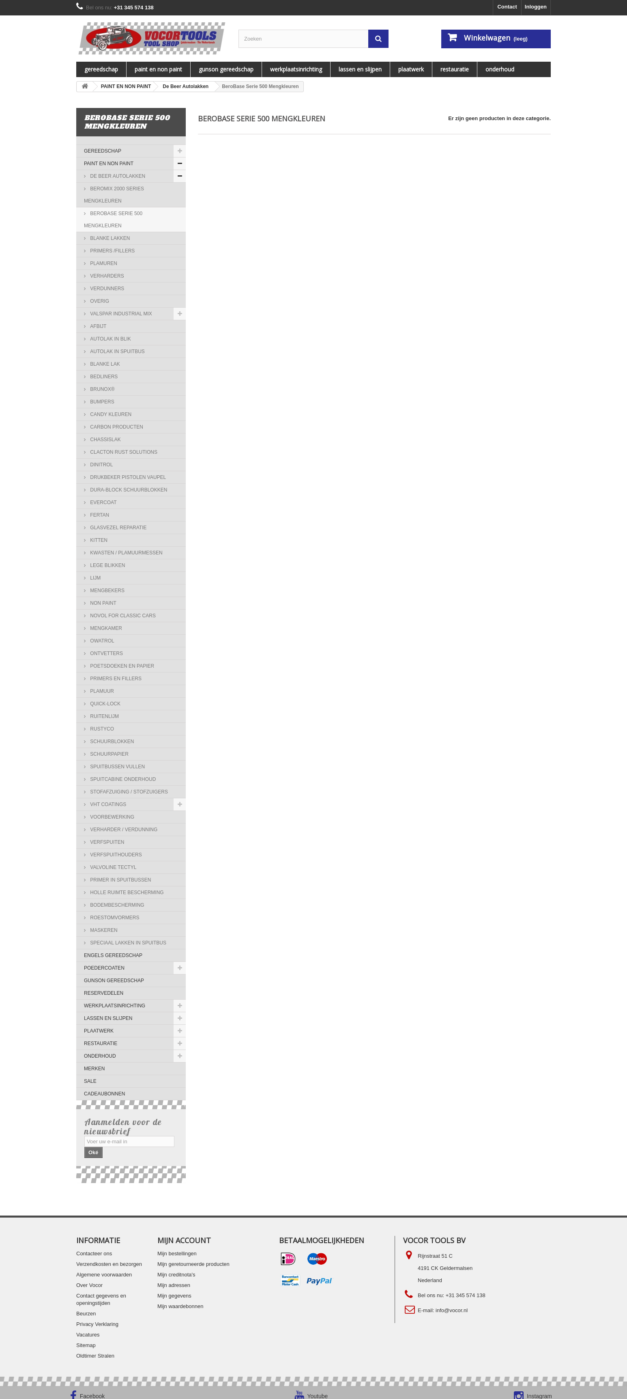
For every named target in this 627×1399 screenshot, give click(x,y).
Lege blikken (107, 565)
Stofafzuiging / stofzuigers (128, 792)
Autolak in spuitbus (117, 351)
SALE (90, 1081)
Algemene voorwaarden (104, 1266)
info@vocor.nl (452, 1302)
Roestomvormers (114, 917)
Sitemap (86, 1337)
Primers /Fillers (112, 251)
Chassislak (105, 439)
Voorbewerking (111, 817)
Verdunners (106, 288)
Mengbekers (107, 590)
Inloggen (536, 7)
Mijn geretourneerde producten (193, 1256)
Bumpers (101, 402)
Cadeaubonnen (104, 1094)
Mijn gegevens (174, 1288)
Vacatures (88, 1327)
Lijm (95, 578)
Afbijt (97, 326)
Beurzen (86, 1305)
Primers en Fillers (115, 678)
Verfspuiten (106, 842)
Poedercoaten (104, 968)
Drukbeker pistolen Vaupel (127, 477)
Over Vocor (89, 1277)
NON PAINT (102, 603)
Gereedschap (101, 69)
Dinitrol (101, 465)
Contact (507, 7)
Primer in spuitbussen (120, 880)
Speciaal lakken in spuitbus (127, 943)
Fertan (99, 515)
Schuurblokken (111, 741)
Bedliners (103, 376)
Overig (99, 301)
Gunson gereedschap (226, 69)
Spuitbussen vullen (117, 767)
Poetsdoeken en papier (121, 666)
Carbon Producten (116, 427)
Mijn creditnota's (176, 1266)
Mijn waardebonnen (180, 1298)
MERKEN (94, 1068)
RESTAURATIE (454, 69)
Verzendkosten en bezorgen (109, 1256)
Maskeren (103, 930)
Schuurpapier (109, 754)
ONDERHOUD (499, 69)
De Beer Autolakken (117, 176)
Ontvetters (106, 653)
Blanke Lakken (109, 238)
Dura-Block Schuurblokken (128, 490)
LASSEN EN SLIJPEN (360, 69)
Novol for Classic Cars (122, 616)
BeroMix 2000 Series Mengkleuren (114, 195)
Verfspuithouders (115, 855)
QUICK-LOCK (104, 704)
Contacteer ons (94, 1245)
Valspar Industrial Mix (120, 314)
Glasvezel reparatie (118, 527)
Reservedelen (103, 993)
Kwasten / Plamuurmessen (126, 553)
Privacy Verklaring (97, 1316)
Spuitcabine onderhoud (122, 779)
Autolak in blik (110, 339)
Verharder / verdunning (123, 829)
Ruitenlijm (104, 716)
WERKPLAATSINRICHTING (296, 69)
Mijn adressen (173, 1277)
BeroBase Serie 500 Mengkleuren (113, 219)
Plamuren (103, 263)
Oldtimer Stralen (95, 1348)
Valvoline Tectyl (112, 867)
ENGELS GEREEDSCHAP (113, 955)
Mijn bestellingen (177, 1245)
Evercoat (102, 502)
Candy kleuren (110, 414)
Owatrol (101, 641)
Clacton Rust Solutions (123, 452)
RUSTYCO (101, 729)
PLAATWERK (411, 69)
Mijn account (184, 1232)
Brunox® (102, 389)
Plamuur (101, 691)
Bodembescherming (116, 905)
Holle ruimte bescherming (126, 892)
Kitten (98, 540)
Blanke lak (104, 364)
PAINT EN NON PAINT (158, 69)
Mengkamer (105, 628)
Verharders (106, 276)
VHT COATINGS (107, 804)
